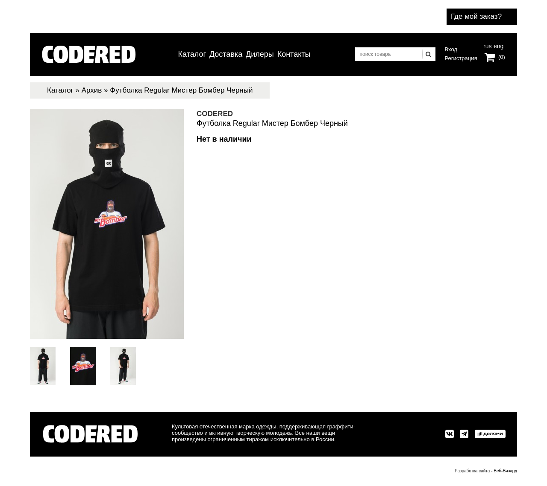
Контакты (294, 54)
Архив (92, 90)
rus (487, 45)
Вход (451, 49)
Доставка (225, 54)
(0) (501, 57)
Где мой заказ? (476, 16)
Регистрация (461, 58)
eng (498, 45)
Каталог (192, 54)
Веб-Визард (505, 471)
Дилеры (260, 54)
